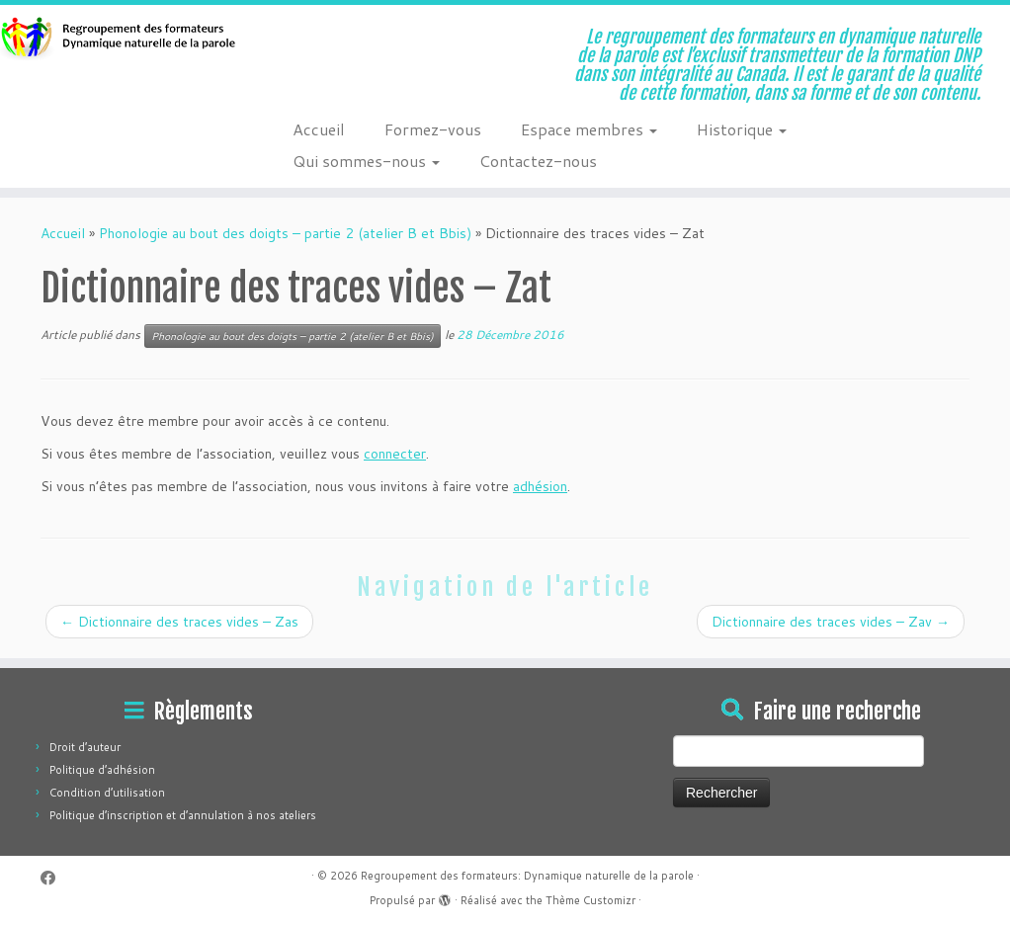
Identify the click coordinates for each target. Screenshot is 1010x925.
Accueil (319, 129)
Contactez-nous (538, 160)
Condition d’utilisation (107, 792)
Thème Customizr (590, 900)
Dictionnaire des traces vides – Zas (179, 621)
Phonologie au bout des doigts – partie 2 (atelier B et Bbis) (285, 233)
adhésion (540, 486)
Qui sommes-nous (366, 160)
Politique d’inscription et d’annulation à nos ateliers (182, 815)
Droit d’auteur (85, 747)
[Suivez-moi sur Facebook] (54, 878)
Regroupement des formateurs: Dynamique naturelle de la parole (527, 875)
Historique (742, 129)
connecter (395, 453)
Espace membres (589, 129)
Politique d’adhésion (102, 770)
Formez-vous (432, 129)
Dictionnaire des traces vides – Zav (831, 621)
